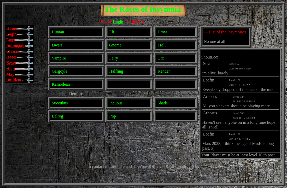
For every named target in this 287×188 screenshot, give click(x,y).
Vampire (59, 58)
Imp (112, 116)
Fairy (113, 58)
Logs (10, 40)
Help (10, 68)
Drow (162, 32)
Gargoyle (59, 71)
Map (10, 74)
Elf (111, 32)
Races (11, 57)
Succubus (60, 103)
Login (118, 22)
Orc (160, 58)
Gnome (115, 45)
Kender (163, 71)
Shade (162, 103)
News (11, 63)
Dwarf (57, 45)
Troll (161, 45)
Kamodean (61, 84)
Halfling (116, 71)
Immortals (15, 45)
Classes (12, 51)
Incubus (115, 103)
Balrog (57, 116)
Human (58, 32)
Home (11, 28)
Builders (13, 80)
